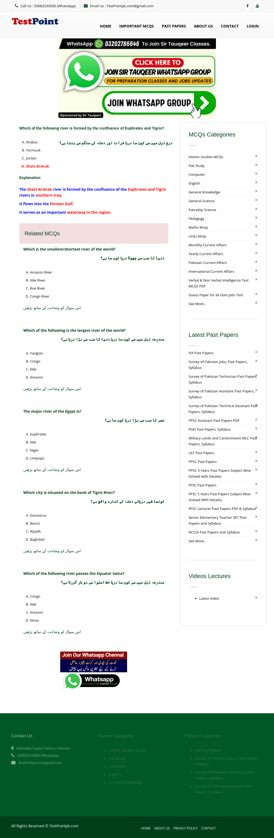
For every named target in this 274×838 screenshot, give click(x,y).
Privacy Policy (185, 828)
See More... (198, 303)
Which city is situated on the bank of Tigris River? (69, 492)
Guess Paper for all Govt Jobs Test (216, 295)
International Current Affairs (211, 271)
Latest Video (209, 598)
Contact (230, 26)
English (194, 183)
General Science (202, 200)
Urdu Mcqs (197, 236)
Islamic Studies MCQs (206, 156)
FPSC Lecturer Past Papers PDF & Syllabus (222, 508)
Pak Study (196, 165)
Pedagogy (196, 218)
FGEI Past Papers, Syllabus (210, 429)
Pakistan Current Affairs (208, 262)
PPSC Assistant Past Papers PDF (214, 420)
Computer (197, 174)
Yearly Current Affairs (206, 253)
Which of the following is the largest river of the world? (74, 330)
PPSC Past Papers (203, 461)
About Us (203, 26)
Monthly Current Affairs (208, 245)
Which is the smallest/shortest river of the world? (69, 249)
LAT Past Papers (202, 452)
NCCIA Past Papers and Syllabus (214, 532)
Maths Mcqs (198, 227)
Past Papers (174, 26)
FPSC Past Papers (202, 485)
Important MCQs (136, 26)
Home (105, 26)
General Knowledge (204, 192)
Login (253, 26)
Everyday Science (202, 209)
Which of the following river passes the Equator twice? (73, 573)
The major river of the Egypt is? (52, 411)
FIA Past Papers (201, 352)
